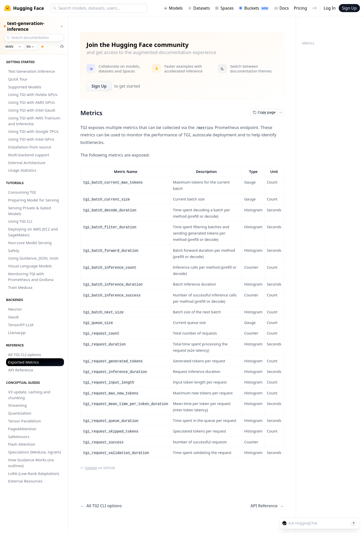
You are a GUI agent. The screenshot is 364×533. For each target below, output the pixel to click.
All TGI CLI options (24, 354)
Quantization (19, 413)
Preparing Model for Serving (33, 199)
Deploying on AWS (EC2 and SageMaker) (33, 231)
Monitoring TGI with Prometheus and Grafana (31, 276)
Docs (281, 8)
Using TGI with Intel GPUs (31, 139)
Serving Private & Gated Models (29, 210)
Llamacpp (17, 332)
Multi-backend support (28, 154)
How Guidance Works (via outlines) (31, 462)
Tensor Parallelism (24, 420)
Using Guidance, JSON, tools (33, 258)
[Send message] (354, 523)
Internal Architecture (27, 162)
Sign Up (349, 8)
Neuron (15, 309)
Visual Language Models (30, 265)
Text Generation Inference (31, 71)
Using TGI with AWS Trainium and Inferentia (34, 120)
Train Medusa (20, 287)
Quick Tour (18, 79)
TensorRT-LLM (20, 324)
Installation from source (29, 146)
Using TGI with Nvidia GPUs (32, 94)
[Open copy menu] (281, 112)
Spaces (224, 8)
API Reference (20, 369)
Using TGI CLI (20, 221)
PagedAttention (22, 428)
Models (173, 8)
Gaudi (13, 316)
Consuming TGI (22, 192)
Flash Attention (21, 444)
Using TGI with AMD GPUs (31, 102)
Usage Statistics (22, 170)
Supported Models (24, 86)
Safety (13, 250)
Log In (329, 8)
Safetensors (18, 436)
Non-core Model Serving (30, 242)
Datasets (199, 8)
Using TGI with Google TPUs (33, 131)
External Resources (25, 481)
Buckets (254, 8)
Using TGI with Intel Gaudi (31, 110)
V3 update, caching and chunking (29, 394)
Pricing (300, 8)
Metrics (308, 43)
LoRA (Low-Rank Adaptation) (33, 473)
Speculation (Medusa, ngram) (34, 451)
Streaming (17, 405)
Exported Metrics (23, 362)
